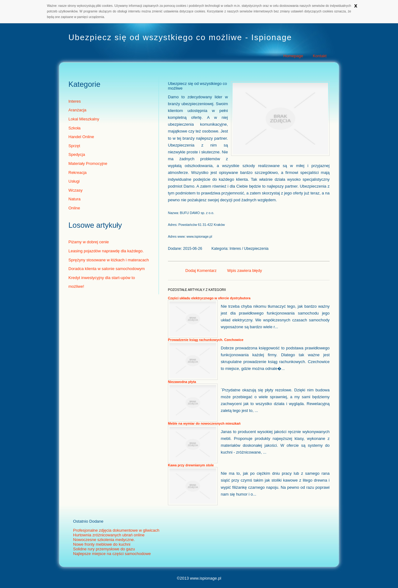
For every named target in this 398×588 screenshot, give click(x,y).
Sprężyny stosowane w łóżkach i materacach (108, 260)
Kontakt (319, 56)
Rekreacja (77, 172)
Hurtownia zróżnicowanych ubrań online (109, 535)
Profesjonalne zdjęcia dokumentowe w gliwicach (116, 530)
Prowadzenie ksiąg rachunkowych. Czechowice (205, 340)
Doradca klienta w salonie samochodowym (106, 268)
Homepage (293, 56)
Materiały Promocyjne (87, 163)
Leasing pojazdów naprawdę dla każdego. (106, 251)
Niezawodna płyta (182, 382)
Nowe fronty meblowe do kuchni (101, 544)
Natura (74, 199)
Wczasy (75, 190)
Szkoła (74, 128)
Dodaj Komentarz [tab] (200, 270)
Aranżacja (77, 110)
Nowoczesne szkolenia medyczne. (104, 539)
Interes (74, 101)
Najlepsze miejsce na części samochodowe (112, 553)
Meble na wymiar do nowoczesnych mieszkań (204, 423)
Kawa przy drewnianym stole (191, 465)
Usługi (74, 181)
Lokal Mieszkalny (83, 119)
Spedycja (76, 154)
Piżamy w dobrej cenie (88, 242)
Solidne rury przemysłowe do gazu (104, 549)
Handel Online (81, 136)
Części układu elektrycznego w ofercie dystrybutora (209, 298)
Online (74, 208)
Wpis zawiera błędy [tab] (244, 270)
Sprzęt (74, 145)
